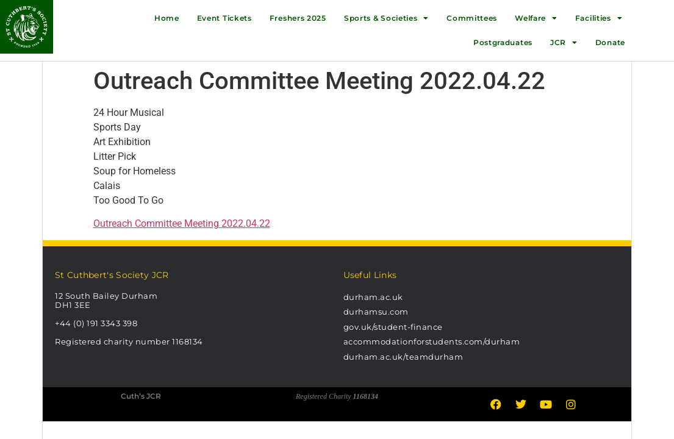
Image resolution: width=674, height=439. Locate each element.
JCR (564, 42)
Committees (471, 18)
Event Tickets (224, 18)
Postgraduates (502, 42)
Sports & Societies (386, 18)
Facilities (599, 18)
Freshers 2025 (298, 18)
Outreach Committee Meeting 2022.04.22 (181, 223)
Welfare (536, 18)
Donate (610, 42)
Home (166, 18)
